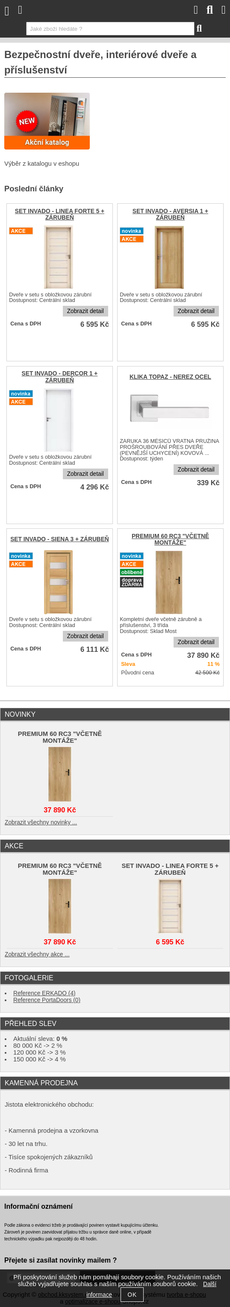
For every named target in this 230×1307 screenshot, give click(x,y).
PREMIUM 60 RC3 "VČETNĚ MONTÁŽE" (170, 539)
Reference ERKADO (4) (44, 993)
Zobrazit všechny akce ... (37, 954)
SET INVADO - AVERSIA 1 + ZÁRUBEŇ (170, 214)
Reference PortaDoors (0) (46, 1000)
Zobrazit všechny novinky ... (41, 822)
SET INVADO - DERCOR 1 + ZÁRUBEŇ (60, 376)
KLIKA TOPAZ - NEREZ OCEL (170, 377)
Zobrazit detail (85, 311)
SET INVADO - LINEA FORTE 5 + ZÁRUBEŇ (59, 214)
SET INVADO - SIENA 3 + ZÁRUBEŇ (59, 539)
